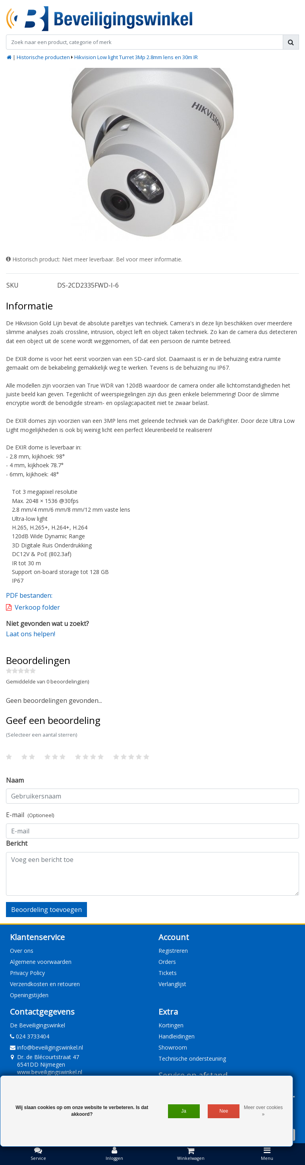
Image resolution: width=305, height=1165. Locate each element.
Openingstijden (29, 995)
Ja (183, 1111)
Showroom (172, 1047)
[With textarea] (152, 874)
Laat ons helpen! (30, 634)
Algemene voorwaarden (40, 961)
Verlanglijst (172, 984)
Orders (167, 961)
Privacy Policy (27, 973)
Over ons (21, 950)
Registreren (173, 950)
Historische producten (43, 57)
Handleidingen (176, 1036)
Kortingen (170, 1025)
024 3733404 (29, 1036)
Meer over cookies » (263, 1111)
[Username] (152, 796)
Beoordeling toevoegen (46, 909)
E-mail (30, 814)
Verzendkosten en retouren (45, 984)
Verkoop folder (37, 607)
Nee (224, 1111)
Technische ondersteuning (192, 1058)
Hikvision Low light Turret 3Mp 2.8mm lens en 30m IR (136, 57)
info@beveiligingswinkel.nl (46, 1047)
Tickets (167, 973)
